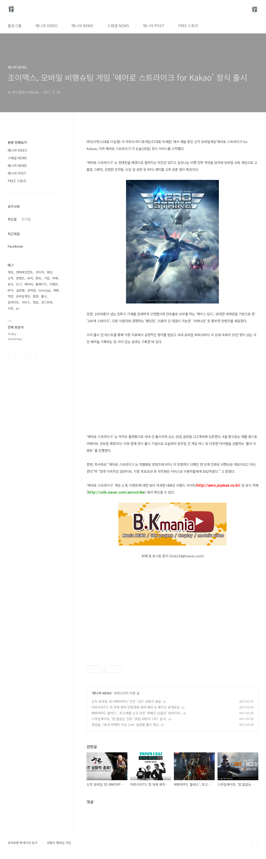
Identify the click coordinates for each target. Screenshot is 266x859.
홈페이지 (41, 284)
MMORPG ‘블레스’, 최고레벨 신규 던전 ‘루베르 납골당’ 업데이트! (136, 713)
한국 (38, 278)
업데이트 (13, 302)
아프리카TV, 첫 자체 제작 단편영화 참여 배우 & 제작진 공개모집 (135, 707)
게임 (10, 272)
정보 (35, 302)
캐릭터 (28, 284)
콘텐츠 (20, 278)
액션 (10, 296)
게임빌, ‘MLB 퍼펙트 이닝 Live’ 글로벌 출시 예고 (125, 724)
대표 (56, 290)
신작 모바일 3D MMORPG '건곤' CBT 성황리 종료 (126, 701)
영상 (49, 272)
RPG (10, 290)
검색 (243, 9)
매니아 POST (153, 25)
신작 (10, 278)
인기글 (26, 219)
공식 (10, 284)
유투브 (33, 356)
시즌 (10, 308)
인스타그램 (22, 356)
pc (17, 308)
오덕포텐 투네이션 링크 (22, 843)
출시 (44, 296)
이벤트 (53, 284)
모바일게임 (23, 296)
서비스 (26, 302)
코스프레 (46, 302)
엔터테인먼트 (24, 272)
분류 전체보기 (17, 142)
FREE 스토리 (188, 25)
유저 (30, 278)
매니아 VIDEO (47, 25)
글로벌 (20, 290)
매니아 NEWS (82, 25)
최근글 (12, 219)
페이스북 (12, 356)
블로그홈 (15, 25)
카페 (55, 278)
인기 (19, 284)
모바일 (31, 290)
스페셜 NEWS (118, 25)
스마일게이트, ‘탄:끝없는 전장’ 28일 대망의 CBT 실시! (129, 718)
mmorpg (44, 290)
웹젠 (35, 296)
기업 (46, 278)
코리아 (40, 272)
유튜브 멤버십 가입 (59, 843)
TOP (254, 844)
